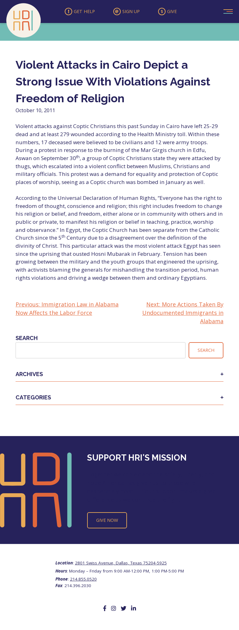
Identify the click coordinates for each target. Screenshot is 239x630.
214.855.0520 (83, 580)
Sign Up (127, 12)
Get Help (76, 12)
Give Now (107, 521)
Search (27, 339)
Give (172, 12)
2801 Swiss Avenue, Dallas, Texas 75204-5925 (121, 564)
